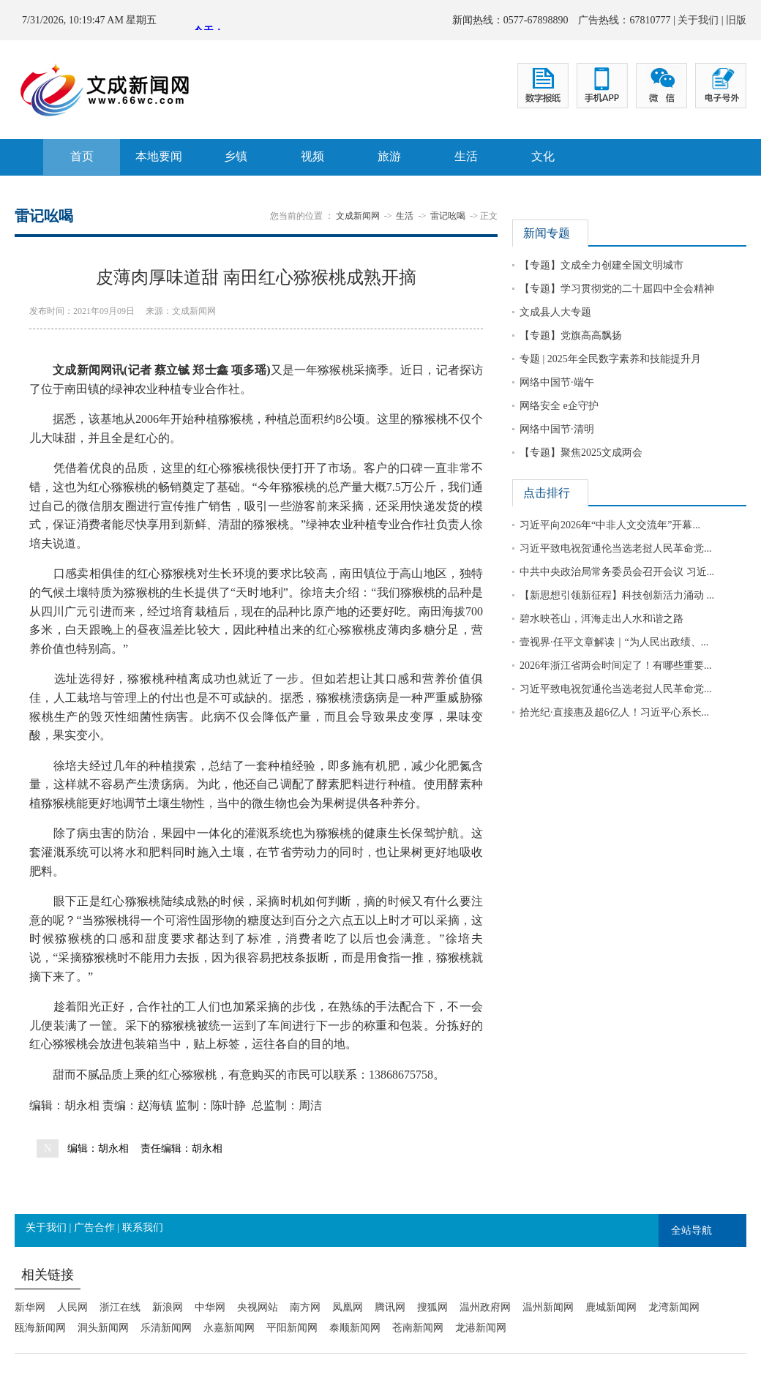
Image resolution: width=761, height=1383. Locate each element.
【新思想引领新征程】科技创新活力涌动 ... (617, 595)
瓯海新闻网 (40, 1327)
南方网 (305, 1307)
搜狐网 (432, 1307)
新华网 (30, 1307)
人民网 (72, 1307)
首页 (82, 156)
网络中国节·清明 (557, 429)
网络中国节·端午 (557, 382)
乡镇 (235, 156)
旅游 (389, 156)
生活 (466, 156)
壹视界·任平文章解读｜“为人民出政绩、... (614, 642)
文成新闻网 (358, 216)
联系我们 (142, 1227)
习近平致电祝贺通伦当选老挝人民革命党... (616, 548)
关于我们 (698, 20)
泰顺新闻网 (354, 1327)
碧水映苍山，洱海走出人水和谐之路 (601, 618)
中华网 (210, 1307)
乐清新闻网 (166, 1327)
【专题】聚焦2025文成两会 (581, 452)
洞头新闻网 (103, 1327)
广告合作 (94, 1227)
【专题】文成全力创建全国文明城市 (601, 265)
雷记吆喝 (447, 216)
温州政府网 (485, 1307)
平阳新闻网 (292, 1327)
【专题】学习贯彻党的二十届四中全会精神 (617, 288)
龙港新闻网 (480, 1327)
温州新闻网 (548, 1307)
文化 (543, 156)
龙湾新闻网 (674, 1307)
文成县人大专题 (555, 312)
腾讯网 (390, 1307)
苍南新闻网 (417, 1327)
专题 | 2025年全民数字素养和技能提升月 (610, 358)
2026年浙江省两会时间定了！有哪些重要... (616, 665)
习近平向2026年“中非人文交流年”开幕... (610, 525)
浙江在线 (120, 1307)
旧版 (736, 20)
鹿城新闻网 (611, 1307)
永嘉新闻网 (229, 1327)
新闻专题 (546, 233)
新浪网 (167, 1307)
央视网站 (257, 1307)
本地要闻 (158, 156)
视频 (312, 156)
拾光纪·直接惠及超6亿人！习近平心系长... (614, 712)
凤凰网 (347, 1307)
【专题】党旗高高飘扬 (571, 335)
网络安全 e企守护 (559, 405)
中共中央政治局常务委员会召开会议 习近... (617, 571)
